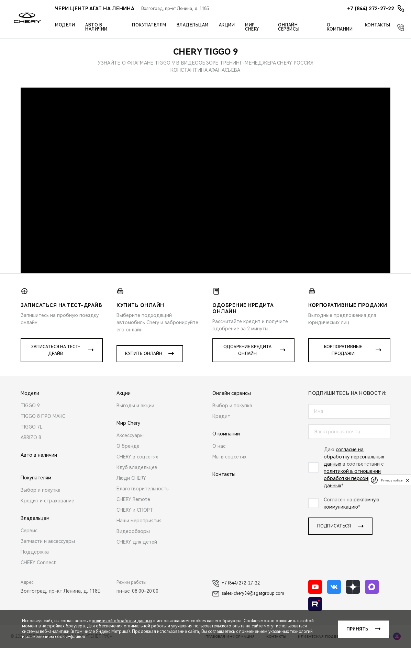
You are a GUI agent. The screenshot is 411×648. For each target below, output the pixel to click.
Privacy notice (391, 480)
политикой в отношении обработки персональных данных (354, 478)
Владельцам (193, 25)
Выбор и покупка (40, 490)
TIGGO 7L (32, 427)
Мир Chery (252, 27)
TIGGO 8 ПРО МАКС (43, 416)
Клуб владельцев (136, 467)
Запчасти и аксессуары (48, 541)
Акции (227, 25)
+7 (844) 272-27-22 (236, 583)
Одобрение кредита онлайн (247, 350)
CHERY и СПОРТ (134, 510)
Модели (65, 25)
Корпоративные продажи (343, 350)
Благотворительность (142, 488)
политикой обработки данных (122, 620)
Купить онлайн (143, 353)
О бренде (128, 446)
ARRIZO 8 (31, 437)
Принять (357, 629)
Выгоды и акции (135, 405)
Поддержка (35, 552)
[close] (407, 480)
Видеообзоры (133, 531)
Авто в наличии (96, 27)
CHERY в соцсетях (137, 456)
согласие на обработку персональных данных (354, 457)
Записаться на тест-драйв (55, 350)
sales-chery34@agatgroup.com (248, 593)
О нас (218, 446)
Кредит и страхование (47, 500)
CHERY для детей (136, 542)
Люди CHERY (131, 478)
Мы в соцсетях (229, 456)
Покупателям (149, 25)
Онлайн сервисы (289, 27)
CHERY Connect (38, 562)
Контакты (377, 25)
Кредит (221, 416)
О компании (340, 27)
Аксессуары (130, 435)
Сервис (29, 530)
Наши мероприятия (139, 520)
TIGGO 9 (30, 405)
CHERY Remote (133, 499)
